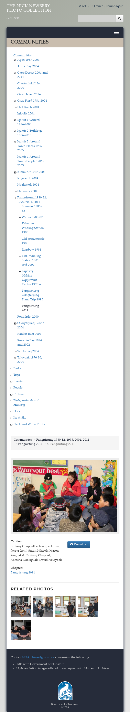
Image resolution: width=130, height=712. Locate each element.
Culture (18, 392)
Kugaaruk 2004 (27, 176)
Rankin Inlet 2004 (29, 332)
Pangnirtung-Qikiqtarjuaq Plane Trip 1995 (32, 293)
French (98, 6)
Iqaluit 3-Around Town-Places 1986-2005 (30, 144)
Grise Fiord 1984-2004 (32, 98)
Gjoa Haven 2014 (29, 92)
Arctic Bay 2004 (28, 64)
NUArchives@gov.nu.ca (38, 653)
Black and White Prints (29, 422)
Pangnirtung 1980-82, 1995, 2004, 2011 (62, 437)
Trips (16, 372)
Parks (17, 366)
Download (79, 542)
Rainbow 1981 (31, 247)
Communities (22, 53)
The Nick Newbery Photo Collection (29, 12)
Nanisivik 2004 (27, 189)
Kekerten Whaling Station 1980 (33, 226)
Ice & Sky (19, 415)
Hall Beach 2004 (28, 105)
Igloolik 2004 (26, 111)
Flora (16, 409)
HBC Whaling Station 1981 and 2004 (31, 258)
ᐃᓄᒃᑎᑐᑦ (85, 6)
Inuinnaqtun (114, 6)
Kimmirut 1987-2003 (31, 170)
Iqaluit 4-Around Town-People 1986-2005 (30, 159)
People (17, 385)
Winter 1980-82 (32, 215)
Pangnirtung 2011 (30, 442)
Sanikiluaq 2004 (28, 349)
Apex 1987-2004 (28, 57)
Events (17, 379)
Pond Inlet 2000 (28, 314)
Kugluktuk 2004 (28, 182)
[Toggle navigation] (116, 30)
